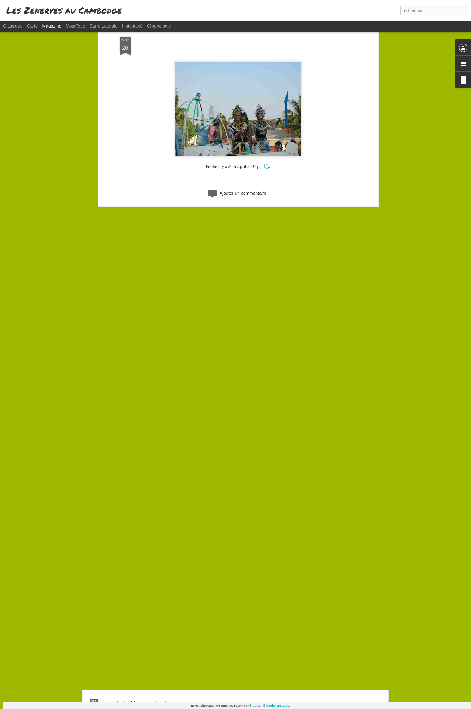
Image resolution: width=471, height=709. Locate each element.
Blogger (256, 705)
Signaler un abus (276, 705)
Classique (12, 25)
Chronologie (159, 25)
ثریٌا (267, 100)
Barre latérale (103, 25)
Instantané (132, 25)
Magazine (52, 25)
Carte (32, 25)
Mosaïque (75, 25)
